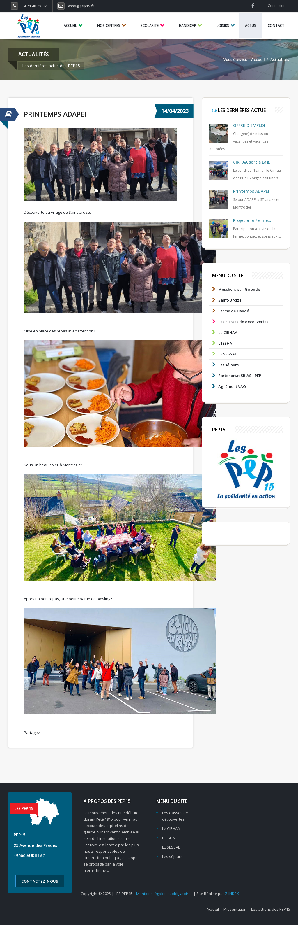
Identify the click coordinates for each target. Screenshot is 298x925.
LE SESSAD (223, 354)
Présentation (235, 909)
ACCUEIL (70, 25)
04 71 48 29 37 (34, 5)
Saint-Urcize (225, 300)
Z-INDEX (232, 893)
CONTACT (276, 25)
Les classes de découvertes (238, 321)
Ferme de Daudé (229, 310)
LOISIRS (223, 25)
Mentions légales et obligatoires (165, 893)
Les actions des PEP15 (270, 909)
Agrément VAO (227, 386)
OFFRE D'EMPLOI (249, 125)
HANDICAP (187, 25)
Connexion (276, 5)
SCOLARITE (150, 25)
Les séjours (224, 364)
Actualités (279, 59)
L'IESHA (220, 343)
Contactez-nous (39, 881)
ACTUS (250, 25)
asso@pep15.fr (81, 5)
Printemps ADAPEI (55, 114)
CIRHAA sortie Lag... (253, 162)
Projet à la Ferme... (252, 220)
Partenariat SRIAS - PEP (235, 375)
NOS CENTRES (108, 25)
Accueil (258, 59)
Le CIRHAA (223, 332)
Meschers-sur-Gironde (234, 289)
